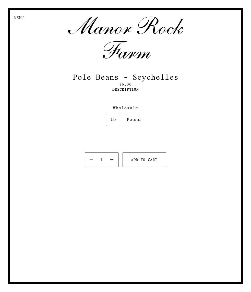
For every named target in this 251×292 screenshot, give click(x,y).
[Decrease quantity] (91, 160)
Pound (134, 120)
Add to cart (144, 160)
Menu (19, 18)
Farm (125, 51)
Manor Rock (125, 26)
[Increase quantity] (112, 160)
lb (113, 120)
